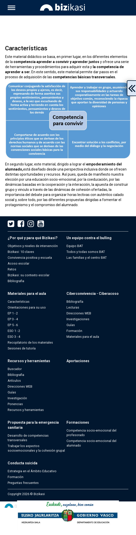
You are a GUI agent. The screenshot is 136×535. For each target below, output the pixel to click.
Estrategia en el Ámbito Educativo (32, 471)
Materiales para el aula (27, 294)
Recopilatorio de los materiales (30, 342)
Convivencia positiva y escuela (30, 257)
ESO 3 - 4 (14, 337)
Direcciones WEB (78, 313)
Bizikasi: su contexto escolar (28, 275)
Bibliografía (74, 301)
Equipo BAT (74, 246)
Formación (74, 331)
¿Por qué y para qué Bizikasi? (33, 238)
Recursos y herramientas (29, 361)
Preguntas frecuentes (23, 483)
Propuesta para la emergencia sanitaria (33, 425)
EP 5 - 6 (13, 325)
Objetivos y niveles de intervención (33, 246)
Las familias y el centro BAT (86, 257)
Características (19, 301)
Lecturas (72, 307)
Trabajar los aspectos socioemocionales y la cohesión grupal (36, 448)
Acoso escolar (18, 263)
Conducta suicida (22, 463)
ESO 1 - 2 (14, 331)
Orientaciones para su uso (27, 307)
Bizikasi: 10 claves (21, 252)
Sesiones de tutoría (22, 348)
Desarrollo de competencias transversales (28, 438)
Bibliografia (16, 281)
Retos (12, 269)
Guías (70, 325)
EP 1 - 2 (13, 313)
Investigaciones (77, 319)
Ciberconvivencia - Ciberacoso (92, 294)
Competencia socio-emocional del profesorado (91, 433)
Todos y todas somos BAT (85, 252)
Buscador (15, 369)
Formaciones (77, 422)
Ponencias (15, 404)
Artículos (14, 381)
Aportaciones (77, 361)
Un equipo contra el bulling (89, 238)
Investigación (17, 398)
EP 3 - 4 (13, 319)
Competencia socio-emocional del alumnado (91, 443)
